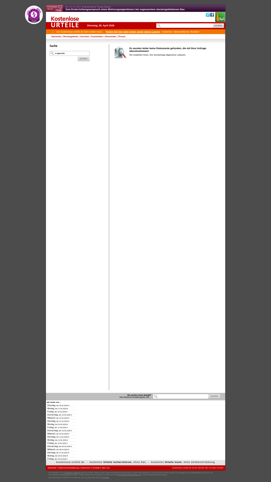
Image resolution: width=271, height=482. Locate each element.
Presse (122, 36)
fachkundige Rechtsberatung (128, 475)
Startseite (56, 36)
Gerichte (84, 36)
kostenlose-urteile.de (72, 473)
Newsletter (110, 36)
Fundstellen (97, 36)
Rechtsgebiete (70, 36)
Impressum (85, 468)
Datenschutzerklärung (68, 468)
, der (58, 405)
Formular (105, 477)
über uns (106, 468)
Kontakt (96, 468)
